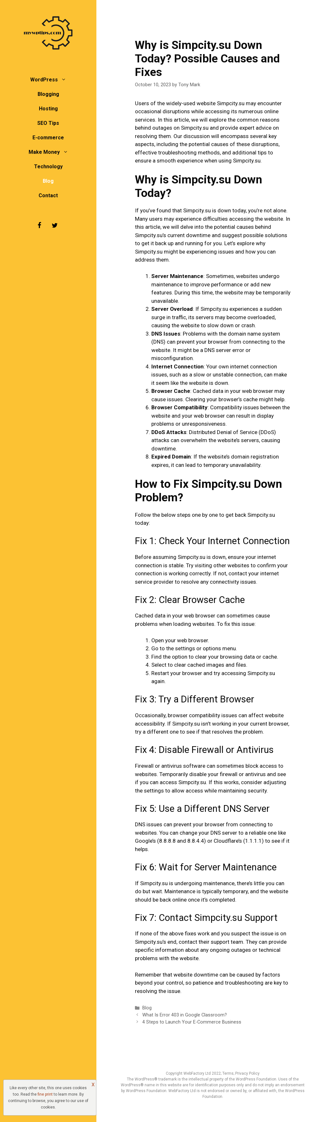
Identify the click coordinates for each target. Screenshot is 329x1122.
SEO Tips (48, 123)
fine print (45, 1094)
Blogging (48, 94)
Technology (48, 166)
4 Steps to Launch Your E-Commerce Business (191, 1022)
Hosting (48, 109)
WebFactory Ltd (197, 1073)
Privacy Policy (247, 1073)
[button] (65, 79)
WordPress (51, 79)
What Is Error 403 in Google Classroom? (184, 1015)
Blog (48, 181)
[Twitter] (54, 225)
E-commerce (48, 137)
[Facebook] (39, 225)
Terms (228, 1073)
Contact (48, 195)
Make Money (52, 152)
